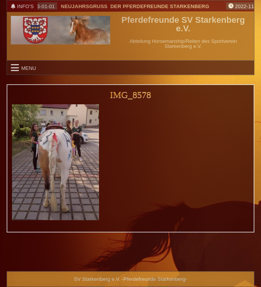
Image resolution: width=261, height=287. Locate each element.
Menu (28, 67)
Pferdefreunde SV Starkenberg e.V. (183, 24)
